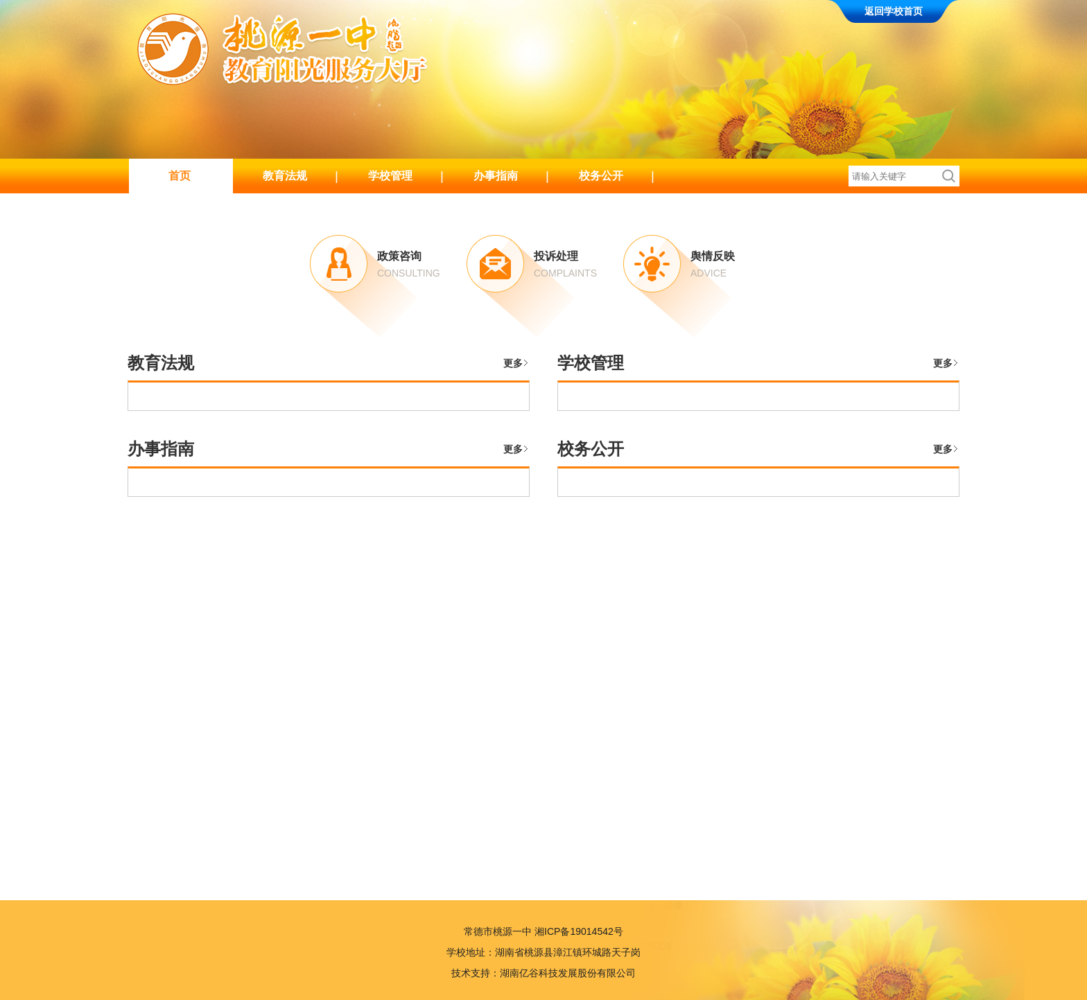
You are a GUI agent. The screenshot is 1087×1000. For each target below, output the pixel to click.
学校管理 (390, 176)
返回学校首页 (893, 11)
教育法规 (285, 176)
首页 (179, 176)
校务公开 (601, 176)
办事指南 (495, 176)
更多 (513, 363)
